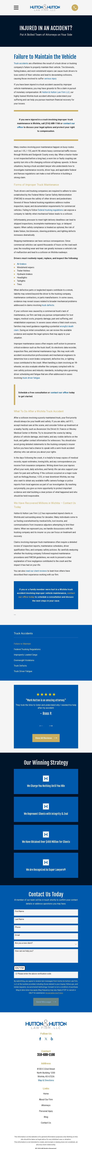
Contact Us (46, 1123)
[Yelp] (51, 1038)
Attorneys (45, 1105)
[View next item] (51, 726)
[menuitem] (46, 644)
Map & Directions (46, 1080)
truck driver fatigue (31, 378)
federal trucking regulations (50, 210)
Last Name (19, 919)
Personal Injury (46, 1111)
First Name (19, 911)
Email (17, 935)
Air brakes (21, 264)
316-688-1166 (46, 1055)
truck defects (48, 305)
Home (46, 1093)
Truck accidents (21, 63)
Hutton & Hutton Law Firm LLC (56, 92)
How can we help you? (24, 951)
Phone (17, 927)
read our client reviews (36, 571)
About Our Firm (46, 1099)
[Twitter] (45, 1038)
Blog (46, 1117)
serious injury (50, 78)
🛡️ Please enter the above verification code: (33, 974)
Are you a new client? (24, 943)
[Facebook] (40, 1038)
